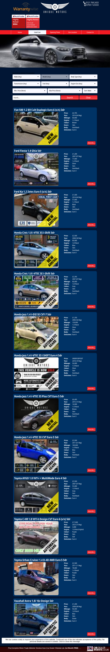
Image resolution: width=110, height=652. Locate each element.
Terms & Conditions (96, 648)
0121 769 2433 (92, 2)
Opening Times (55, 32)
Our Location (72, 32)
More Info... (91, 143)
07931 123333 (92, 4)
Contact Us (90, 32)
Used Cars (37, 32)
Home (20, 32)
